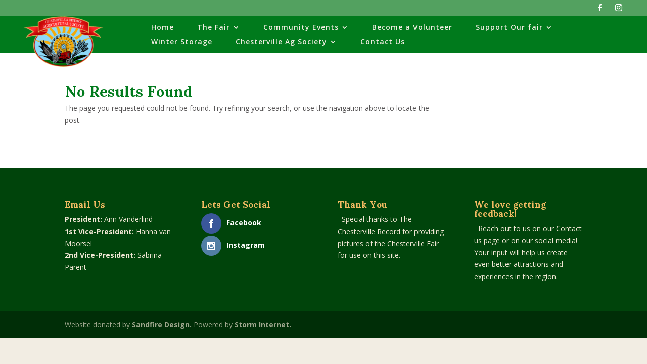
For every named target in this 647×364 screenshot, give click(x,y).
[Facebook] (600, 10)
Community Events (301, 28)
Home (162, 28)
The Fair (213, 28)
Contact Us (382, 42)
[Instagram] (619, 10)
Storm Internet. (263, 324)
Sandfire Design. (162, 324)
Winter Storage (181, 42)
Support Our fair (509, 28)
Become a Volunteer (412, 28)
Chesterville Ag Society (281, 42)
